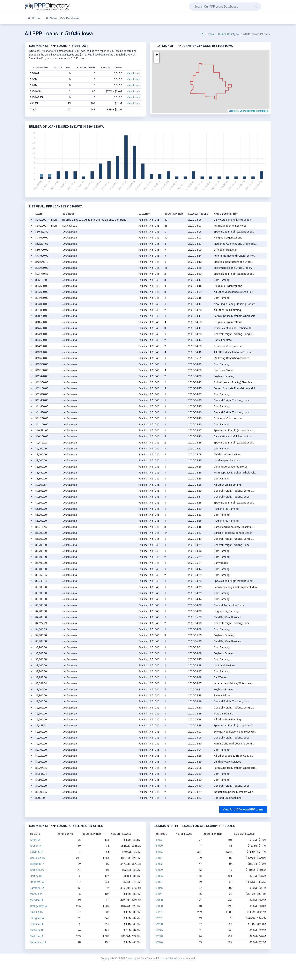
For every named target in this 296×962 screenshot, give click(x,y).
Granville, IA (37, 869)
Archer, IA (35, 845)
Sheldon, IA (36, 936)
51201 (159, 911)
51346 (159, 942)
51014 (159, 857)
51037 (159, 881)
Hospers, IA (37, 881)
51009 (159, 845)
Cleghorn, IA (37, 863)
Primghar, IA (37, 918)
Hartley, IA (36, 875)
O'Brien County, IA (228, 34)
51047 (159, 893)
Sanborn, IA (37, 930)
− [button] (157, 60)
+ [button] (157, 54)
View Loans (134, 73)
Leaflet (232, 111)
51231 (159, 918)
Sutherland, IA (38, 942)
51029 (159, 869)
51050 (159, 900)
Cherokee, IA (37, 857)
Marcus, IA (36, 893)
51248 (159, 936)
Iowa (211, 34)
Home (34, 18)
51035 (159, 875)
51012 (159, 851)
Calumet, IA (36, 851)
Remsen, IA (36, 924)
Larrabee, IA (37, 887)
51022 (159, 863)
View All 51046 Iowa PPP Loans (243, 809)
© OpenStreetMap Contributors (252, 111)
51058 (159, 906)
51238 (159, 924)
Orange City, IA (38, 906)
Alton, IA (35, 839)
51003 (159, 839)
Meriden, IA (36, 900)
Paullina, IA (36, 911)
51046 (159, 887)
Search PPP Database (62, 18)
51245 (159, 930)
